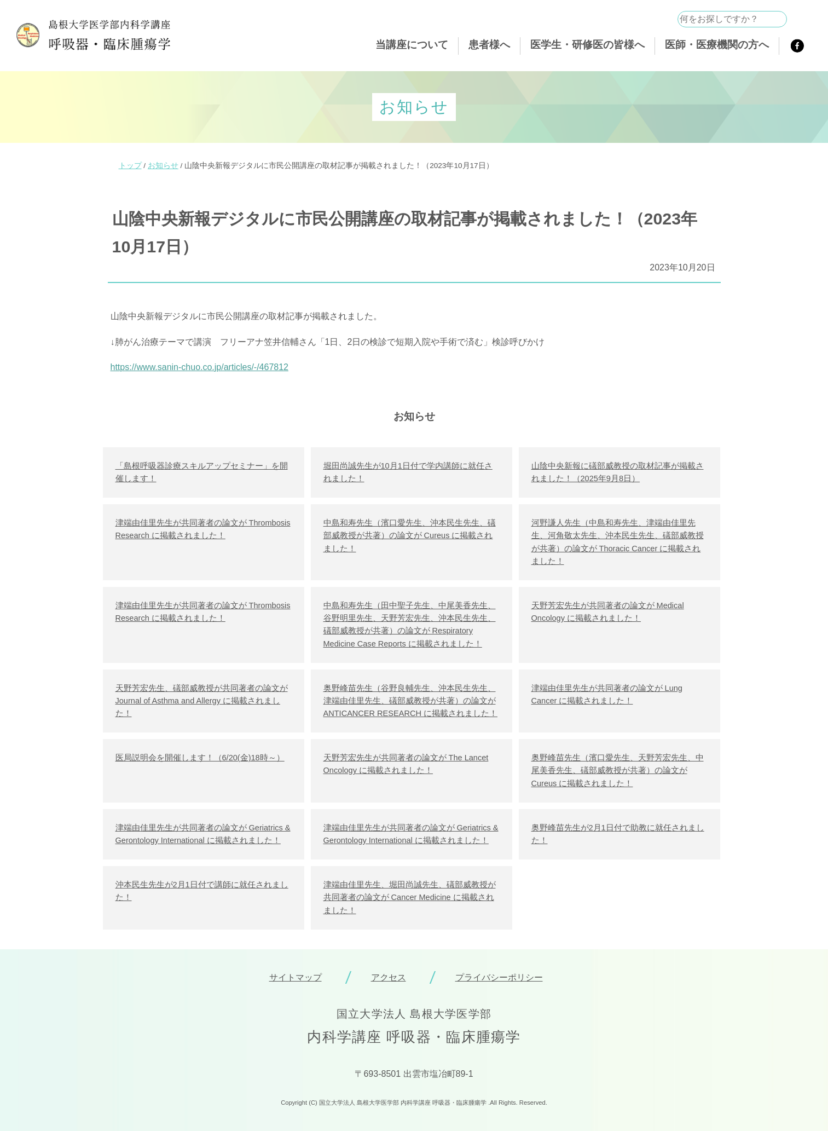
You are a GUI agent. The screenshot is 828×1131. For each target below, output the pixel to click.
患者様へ (489, 44)
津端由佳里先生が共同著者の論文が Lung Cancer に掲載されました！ (606, 694)
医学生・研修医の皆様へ (587, 44)
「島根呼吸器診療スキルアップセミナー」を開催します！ (201, 472)
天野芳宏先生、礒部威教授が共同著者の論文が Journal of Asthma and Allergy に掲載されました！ (201, 701)
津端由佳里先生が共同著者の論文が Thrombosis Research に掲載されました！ (203, 529)
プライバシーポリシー (499, 977)
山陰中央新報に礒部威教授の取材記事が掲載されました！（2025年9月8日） (617, 472)
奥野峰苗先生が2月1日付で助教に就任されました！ (617, 834)
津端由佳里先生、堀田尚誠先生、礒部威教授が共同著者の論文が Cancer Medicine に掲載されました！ (409, 897)
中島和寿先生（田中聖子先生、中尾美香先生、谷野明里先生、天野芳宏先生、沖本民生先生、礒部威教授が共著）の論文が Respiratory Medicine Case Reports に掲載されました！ (409, 624)
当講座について (411, 44)
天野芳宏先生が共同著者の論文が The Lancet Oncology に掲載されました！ (406, 764)
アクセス (388, 977)
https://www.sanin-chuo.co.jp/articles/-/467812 (200, 367)
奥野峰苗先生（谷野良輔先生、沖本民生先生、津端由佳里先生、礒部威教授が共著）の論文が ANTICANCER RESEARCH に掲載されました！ (410, 701)
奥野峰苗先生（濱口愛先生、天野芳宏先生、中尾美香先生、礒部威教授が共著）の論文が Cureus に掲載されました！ (617, 770)
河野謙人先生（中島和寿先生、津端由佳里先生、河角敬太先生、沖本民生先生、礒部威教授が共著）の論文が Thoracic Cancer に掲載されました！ (617, 542)
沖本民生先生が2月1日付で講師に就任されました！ (201, 891)
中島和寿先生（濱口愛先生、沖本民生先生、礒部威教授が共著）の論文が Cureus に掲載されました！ (409, 535)
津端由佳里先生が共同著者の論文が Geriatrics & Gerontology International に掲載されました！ (203, 834)
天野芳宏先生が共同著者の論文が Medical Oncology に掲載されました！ (607, 611)
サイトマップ (295, 977)
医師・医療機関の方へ (717, 44)
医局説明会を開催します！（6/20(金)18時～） (200, 757)
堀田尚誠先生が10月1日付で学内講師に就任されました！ (408, 472)
